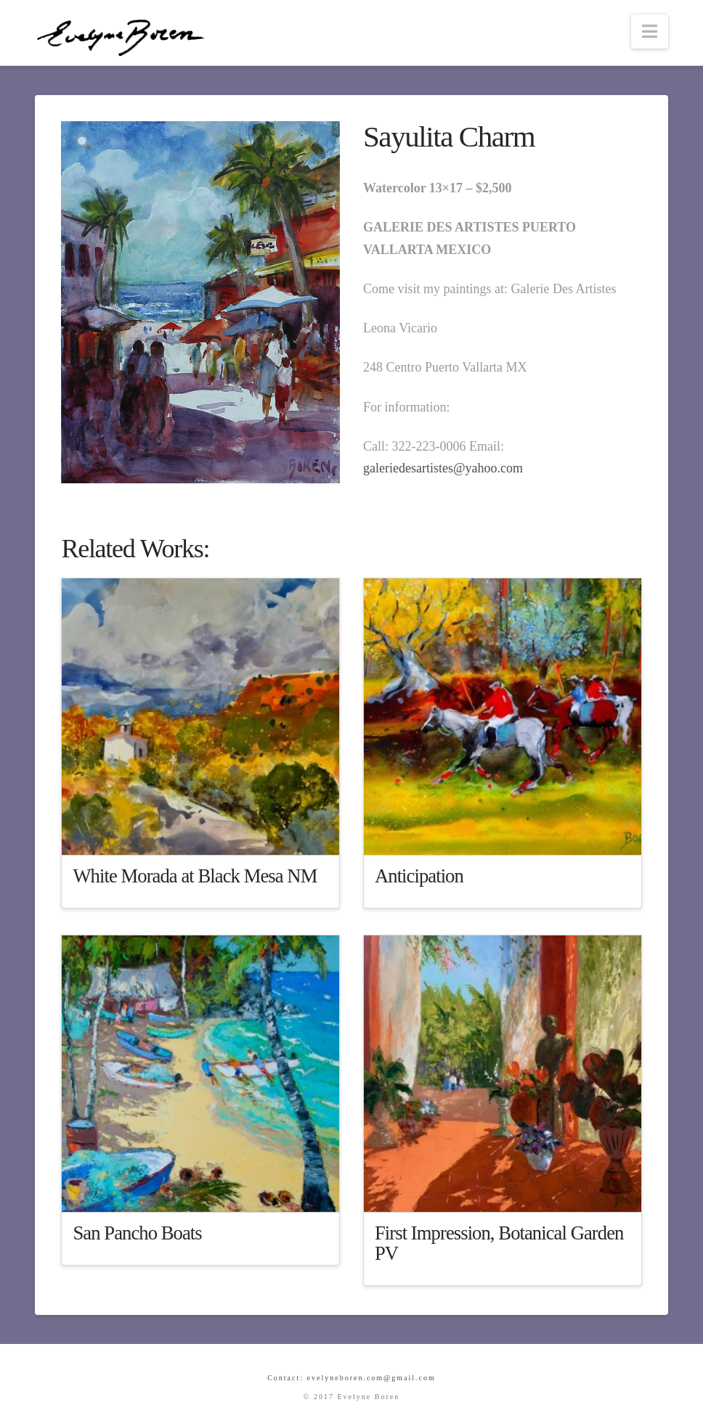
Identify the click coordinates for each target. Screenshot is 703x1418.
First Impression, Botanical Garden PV (499, 1243)
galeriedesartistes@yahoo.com (443, 468)
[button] (649, 32)
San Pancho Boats (137, 1233)
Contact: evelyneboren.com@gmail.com (351, 1378)
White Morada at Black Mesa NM (195, 876)
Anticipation (419, 876)
